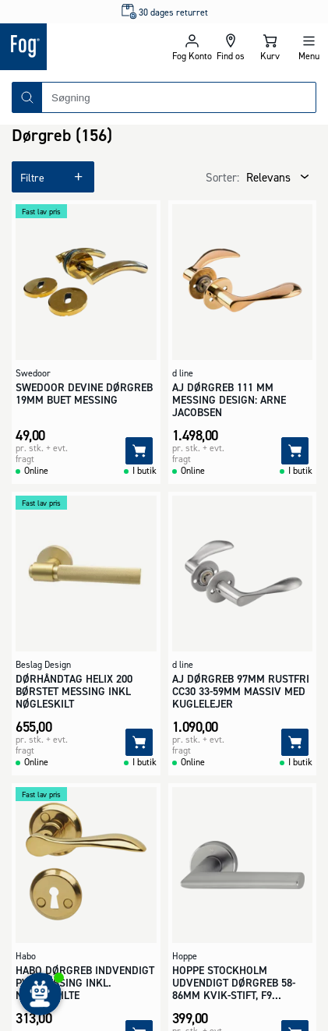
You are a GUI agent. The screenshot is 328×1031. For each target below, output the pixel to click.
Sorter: (222, 177)
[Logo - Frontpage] (82, 46)
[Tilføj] (139, 450)
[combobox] (179, 97)
